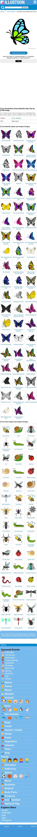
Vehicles (9, 745)
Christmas (10, 655)
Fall (6, 676)
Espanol (6, 826)
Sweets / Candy (13, 730)
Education (10, 765)
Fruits (8, 737)
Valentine (9, 663)
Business (10, 784)
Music (8, 780)
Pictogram (6, 820)
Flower (8, 686)
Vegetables (11, 741)
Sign (3, 817)
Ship (7, 753)
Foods (8, 726)
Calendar (9, 652)
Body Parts (11, 792)
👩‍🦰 (21, 760)
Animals (9, 697)
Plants (8, 690)
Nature (8, 682)
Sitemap (20, 826)
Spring (8, 671)
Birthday (9, 665)
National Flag (12, 803)
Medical (9, 788)
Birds (8, 706)
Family (4, 756)
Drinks (8, 733)
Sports (8, 772)
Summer (9, 673)
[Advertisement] (18, 86)
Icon (7, 799)
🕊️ (27, 709)
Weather (9, 694)
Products (10, 796)
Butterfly (13, 11)
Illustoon (2, 11)
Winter (8, 679)
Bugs (8, 722)
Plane (8, 749)
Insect (8, 11)
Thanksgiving (11, 660)
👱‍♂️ (27, 760)
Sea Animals (12, 714)
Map (3, 815)
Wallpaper (6, 812)
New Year (9, 668)
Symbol (15, 799)
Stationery (10, 768)
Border (4, 810)
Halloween (10, 657)
